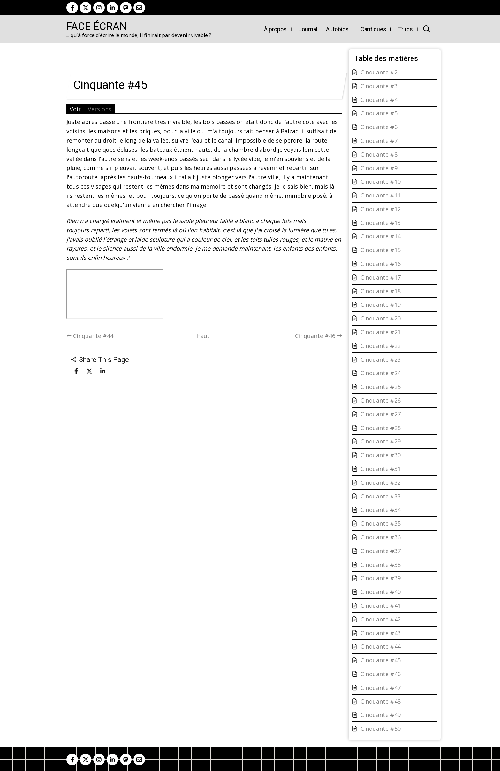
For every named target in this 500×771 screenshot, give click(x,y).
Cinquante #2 (379, 72)
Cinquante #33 (380, 496)
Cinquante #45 (380, 660)
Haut (203, 336)
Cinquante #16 (380, 263)
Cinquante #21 (380, 332)
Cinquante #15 (380, 250)
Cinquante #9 (379, 168)
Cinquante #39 (380, 578)
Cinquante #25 (380, 386)
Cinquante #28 (380, 428)
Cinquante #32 (380, 482)
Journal (308, 29)
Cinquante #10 (380, 181)
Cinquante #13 (380, 223)
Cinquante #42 (380, 619)
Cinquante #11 (380, 195)
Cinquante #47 (380, 687)
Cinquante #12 (380, 209)
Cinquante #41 (380, 605)
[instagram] (99, 7)
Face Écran (96, 26)
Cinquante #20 (380, 318)
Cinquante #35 (380, 523)
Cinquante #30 (380, 455)
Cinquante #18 (380, 291)
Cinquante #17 (380, 277)
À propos (275, 29)
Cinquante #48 (380, 701)
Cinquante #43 (380, 633)
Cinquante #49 (380, 715)
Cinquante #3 (379, 86)
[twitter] (85, 7)
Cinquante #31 (380, 469)
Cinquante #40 (380, 592)
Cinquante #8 (379, 154)
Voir (75, 109)
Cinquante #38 (380, 564)
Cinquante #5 (379, 113)
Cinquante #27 (380, 414)
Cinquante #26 (380, 400)
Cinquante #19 (380, 304)
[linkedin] (112, 7)
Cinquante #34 (380, 509)
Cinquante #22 (380, 346)
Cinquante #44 (89, 336)
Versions (99, 109)
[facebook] (72, 7)
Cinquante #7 (379, 140)
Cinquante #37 (380, 551)
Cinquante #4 (379, 100)
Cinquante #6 (379, 127)
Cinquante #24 (380, 373)
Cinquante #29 (380, 441)
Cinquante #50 (380, 728)
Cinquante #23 (380, 359)
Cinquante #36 (380, 537)
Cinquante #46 (318, 336)
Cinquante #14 (380, 236)
